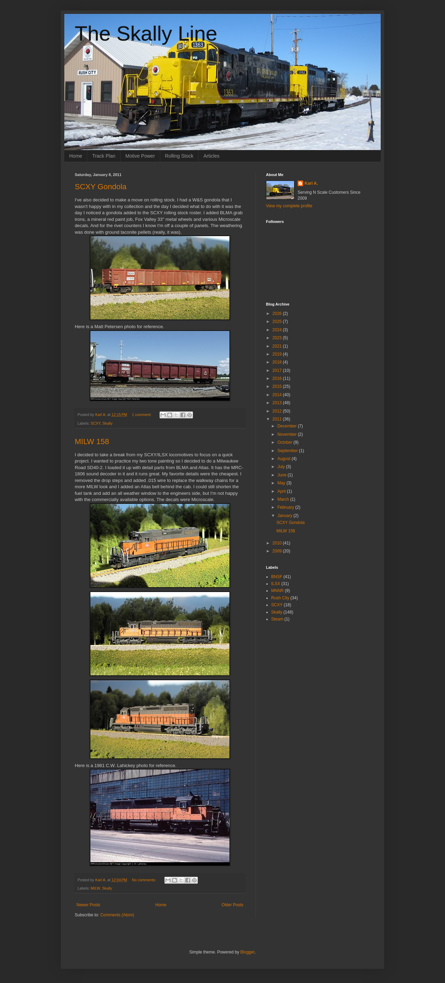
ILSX (275, 583)
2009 (278, 551)
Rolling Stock (179, 156)
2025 (278, 321)
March (283, 499)
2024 (278, 329)
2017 (278, 370)
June (282, 475)
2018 (278, 362)
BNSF (276, 576)
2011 (278, 419)
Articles (211, 156)
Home (75, 156)
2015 (278, 386)
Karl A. (311, 183)
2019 (278, 354)
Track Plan (103, 156)
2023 (278, 337)
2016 (278, 378)
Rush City (280, 597)
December (287, 426)
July (281, 466)
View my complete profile (289, 205)
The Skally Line (146, 33)
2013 (278, 402)
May (281, 483)
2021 (278, 346)
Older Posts (232, 904)
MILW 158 (92, 441)
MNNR (277, 590)
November (287, 434)
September (288, 450)
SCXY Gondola (101, 186)
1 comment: (142, 415)
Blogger (247, 952)
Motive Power (140, 156)
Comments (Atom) (117, 915)
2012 (278, 411)
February (286, 507)
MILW (95, 888)
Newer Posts (88, 904)
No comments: (144, 880)
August (284, 458)
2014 (278, 394)
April (282, 491)
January (285, 515)
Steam (277, 619)
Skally (108, 423)
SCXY (95, 423)
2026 (278, 313)
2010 (278, 543)
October (285, 442)
